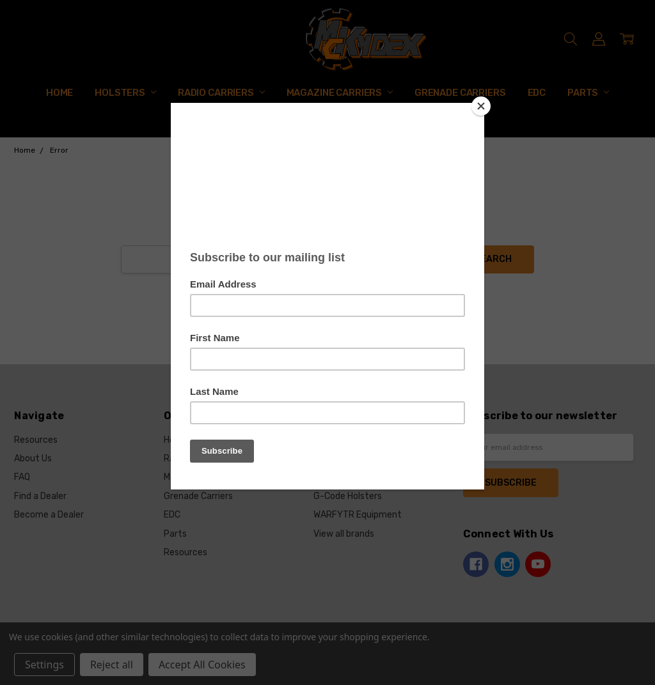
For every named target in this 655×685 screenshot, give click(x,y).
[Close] (481, 106)
